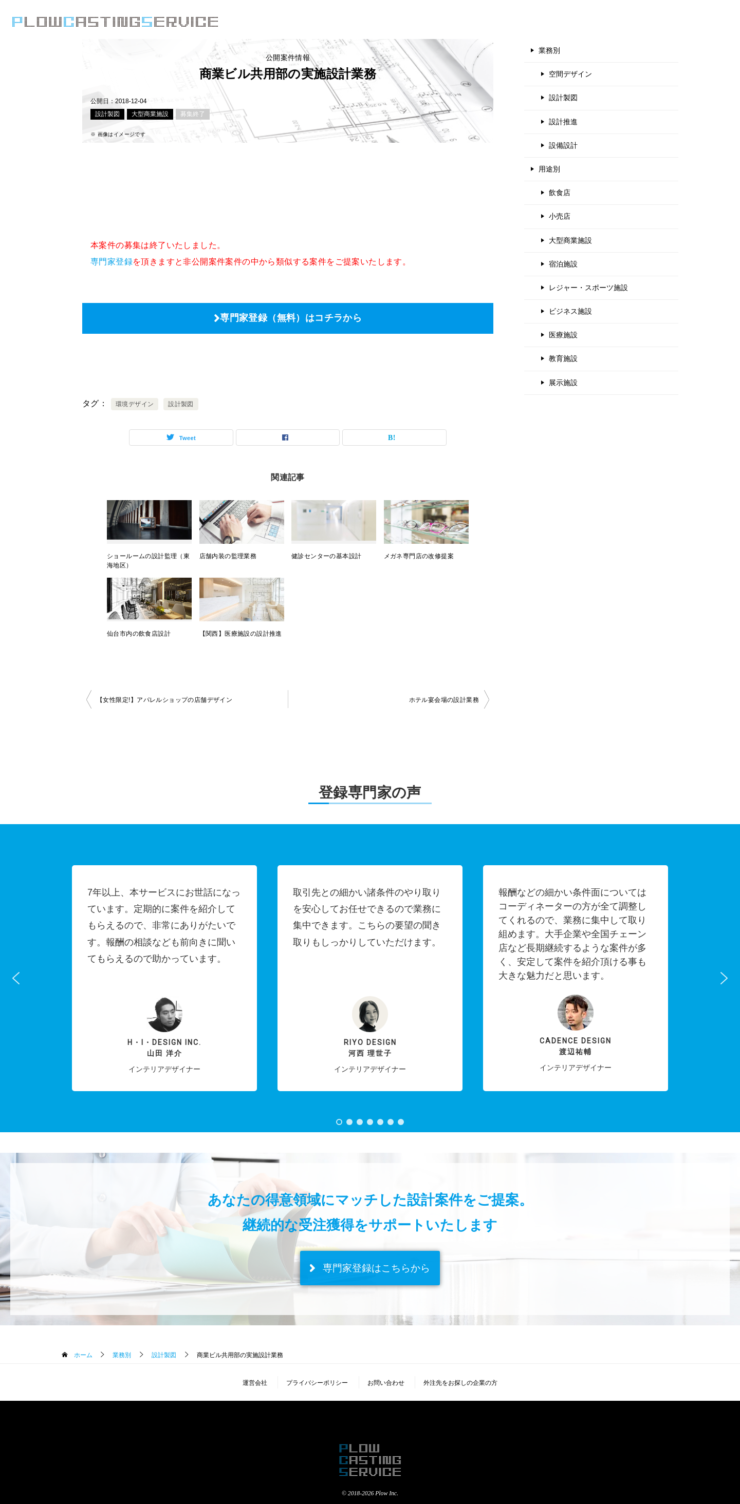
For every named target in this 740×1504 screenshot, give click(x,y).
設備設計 (563, 145)
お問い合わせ (385, 1382)
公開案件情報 (481, 22)
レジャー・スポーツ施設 (588, 287)
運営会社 (255, 1382)
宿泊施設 (563, 264)
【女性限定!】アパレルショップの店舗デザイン (164, 699)
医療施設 (563, 335)
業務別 (549, 50)
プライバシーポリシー (317, 1382)
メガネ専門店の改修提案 (419, 556)
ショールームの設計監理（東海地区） (148, 561)
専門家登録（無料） (685, 22)
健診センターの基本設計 (326, 556)
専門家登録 (111, 261)
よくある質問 (610, 22)
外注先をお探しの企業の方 (460, 1382)
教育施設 (563, 358)
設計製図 (107, 114)
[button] (164, 978)
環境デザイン (135, 404)
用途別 (549, 169)
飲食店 (559, 192)
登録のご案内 (546, 22)
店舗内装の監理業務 (228, 556)
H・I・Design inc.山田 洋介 (164, 1047)
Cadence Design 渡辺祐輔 (576, 1046)
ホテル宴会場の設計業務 (444, 699)
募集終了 (192, 114)
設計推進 (563, 122)
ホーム (82, 1355)
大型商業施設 (150, 114)
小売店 (559, 216)
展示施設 (563, 382)
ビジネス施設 (570, 311)
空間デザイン (570, 74)
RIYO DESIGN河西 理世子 (370, 1047)
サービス (423, 22)
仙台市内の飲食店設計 (139, 633)
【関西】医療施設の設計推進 (240, 633)
